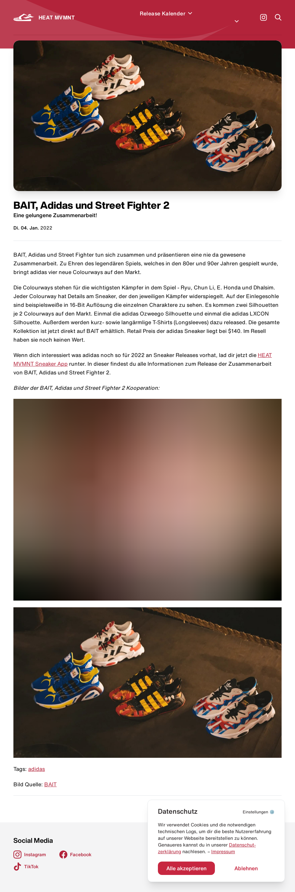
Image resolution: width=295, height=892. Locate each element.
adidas (36, 761)
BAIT (50, 776)
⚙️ (259, 812)
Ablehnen (246, 868)
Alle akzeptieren (186, 868)
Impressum (223, 851)
